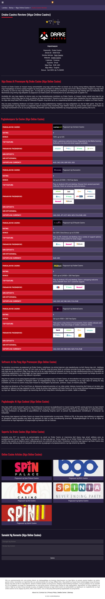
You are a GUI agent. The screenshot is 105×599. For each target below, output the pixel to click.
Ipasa (52, 558)
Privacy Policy (52, 592)
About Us (35, 592)
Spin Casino (58, 55)
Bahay (11, 8)
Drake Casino (56, 58)
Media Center (62, 592)
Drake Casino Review (39, 8)
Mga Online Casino (22, 8)
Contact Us (42, 592)
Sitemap (70, 592)
